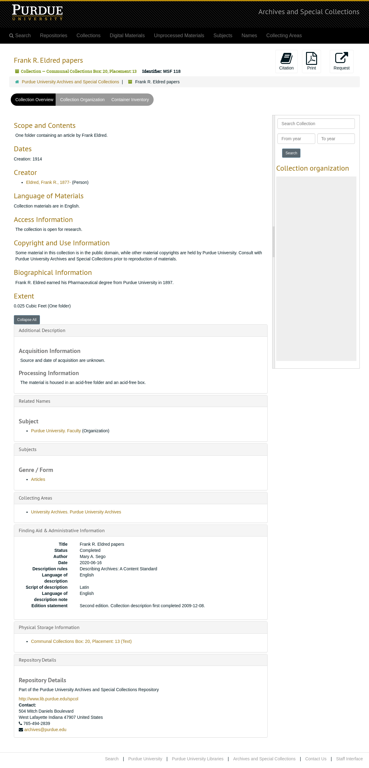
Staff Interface (349, 758)
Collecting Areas (284, 35)
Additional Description (42, 330)
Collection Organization (82, 99)
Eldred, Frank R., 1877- (48, 182)
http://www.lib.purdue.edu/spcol (48, 698)
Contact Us (315, 758)
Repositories (53, 35)
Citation (286, 61)
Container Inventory (130, 99)
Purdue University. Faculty (56, 430)
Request (342, 61)
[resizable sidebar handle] (274, 241)
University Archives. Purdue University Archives (76, 511)
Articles (38, 479)
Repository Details (37, 660)
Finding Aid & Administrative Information (62, 530)
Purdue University (145, 758)
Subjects (223, 35)
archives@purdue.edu (45, 729)
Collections (88, 35)
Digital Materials (127, 35)
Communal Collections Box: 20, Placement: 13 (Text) (81, 641)
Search (112, 758)
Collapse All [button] (27, 320)
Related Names (34, 401)
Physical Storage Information (49, 627)
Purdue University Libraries (197, 758)
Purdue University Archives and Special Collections (70, 81)
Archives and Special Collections (308, 11)
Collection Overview (34, 99)
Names (249, 35)
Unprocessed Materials (179, 35)
